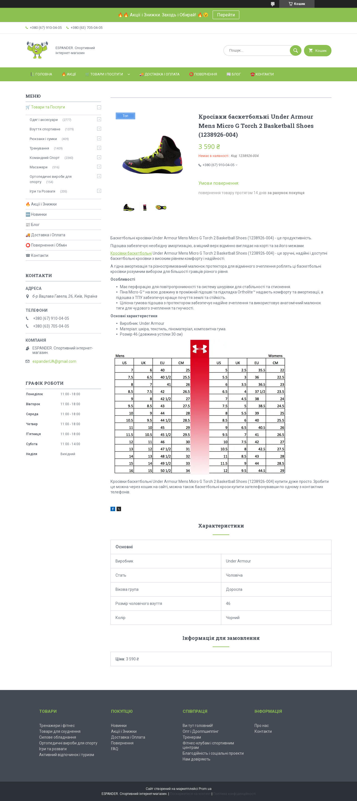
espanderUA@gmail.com (54, 361)
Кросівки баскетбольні (131, 253)
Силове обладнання (57, 737)
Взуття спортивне (45, 129)
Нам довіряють (196, 759)
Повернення (122, 743)
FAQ (114, 749)
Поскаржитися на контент (190, 794)
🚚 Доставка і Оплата (159, 74)
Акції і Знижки (124, 731)
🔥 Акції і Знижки (41, 204)
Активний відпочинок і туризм (66, 754)
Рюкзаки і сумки (43, 139)
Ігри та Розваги (42, 191)
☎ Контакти (37, 255)
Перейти (226, 14)
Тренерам (192, 737)
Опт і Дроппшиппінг (201, 731)
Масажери (38, 167)
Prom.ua (205, 789)
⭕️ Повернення (203, 74)
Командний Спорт (45, 158)
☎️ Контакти (262, 74)
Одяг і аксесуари (44, 120)
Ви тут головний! (198, 725)
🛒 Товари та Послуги (45, 107)
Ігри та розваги (53, 749)
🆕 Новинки (36, 214)
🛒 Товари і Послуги (104, 74)
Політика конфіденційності (234, 794)
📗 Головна (41, 74)
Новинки (119, 725)
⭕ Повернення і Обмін (46, 245)
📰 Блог (234, 74)
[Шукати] (295, 50)
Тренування (39, 148)
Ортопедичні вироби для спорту (51, 179)
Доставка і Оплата (128, 737)
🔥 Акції (69, 74)
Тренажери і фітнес (57, 725)
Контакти (263, 731)
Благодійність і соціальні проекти (213, 753)
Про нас (262, 725)
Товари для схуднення (60, 731)
